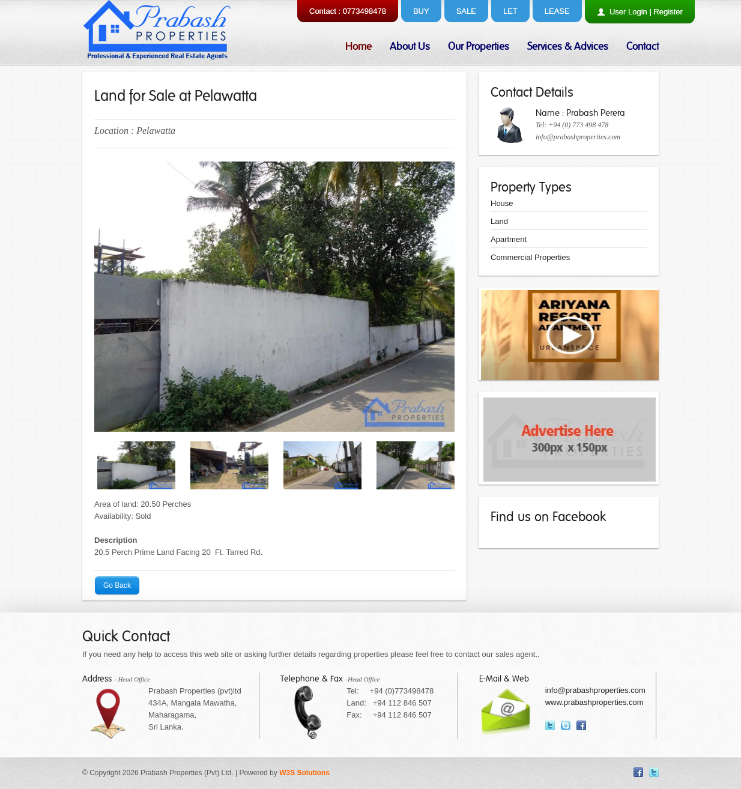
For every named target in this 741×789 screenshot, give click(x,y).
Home (358, 46)
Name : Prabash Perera (580, 113)
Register (667, 11)
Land (499, 221)
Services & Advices (567, 46)
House (502, 203)
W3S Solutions (304, 773)
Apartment (509, 239)
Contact (642, 46)
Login (637, 11)
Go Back (117, 586)
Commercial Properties (530, 257)
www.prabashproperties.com (594, 702)
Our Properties (478, 46)
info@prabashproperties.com (578, 137)
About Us (410, 46)
